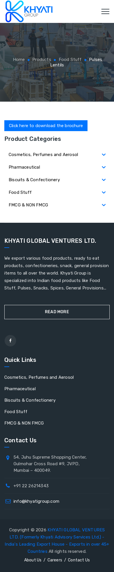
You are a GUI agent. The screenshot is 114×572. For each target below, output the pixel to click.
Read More (57, 311)
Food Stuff (15, 411)
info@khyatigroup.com (36, 501)
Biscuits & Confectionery (30, 400)
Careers (55, 560)
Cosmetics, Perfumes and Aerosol (39, 377)
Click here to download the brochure (46, 125)
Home (18, 59)
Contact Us (79, 560)
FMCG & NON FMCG (24, 423)
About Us (33, 560)
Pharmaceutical (20, 388)
